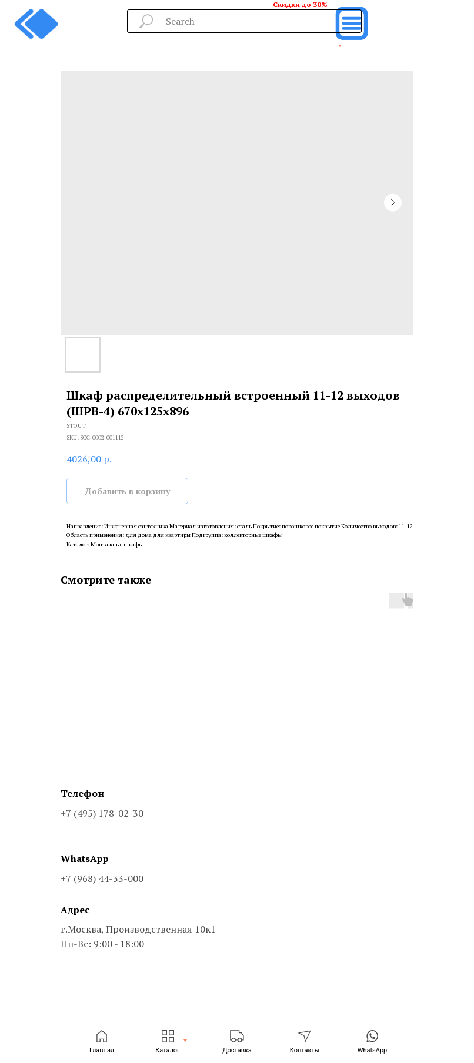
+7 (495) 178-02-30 (102, 813)
